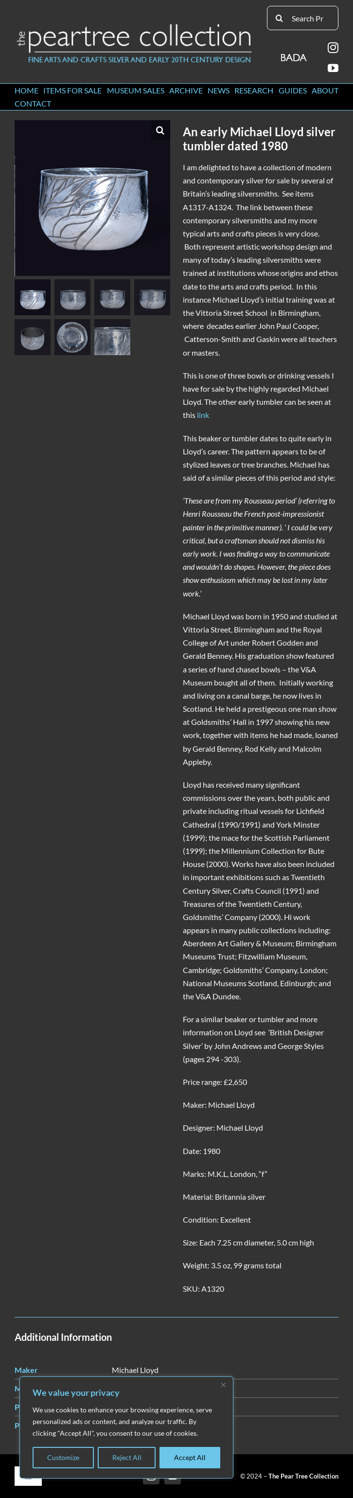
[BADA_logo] (294, 54)
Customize (63, 1457)
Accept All (190, 1457)
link (203, 414)
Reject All (126, 1457)
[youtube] (333, 68)
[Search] (279, 18)
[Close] (223, 1384)
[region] (126, 1427)
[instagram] (333, 47)
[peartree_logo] (134, 26)
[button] (160, 130)
